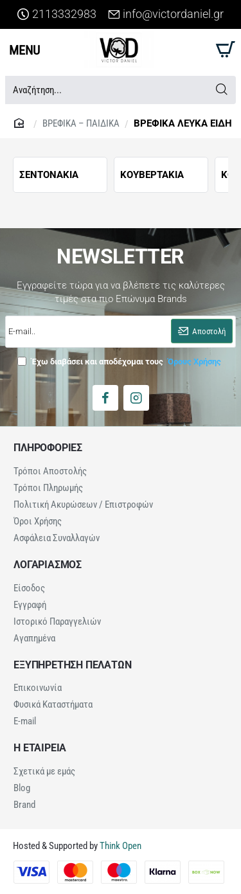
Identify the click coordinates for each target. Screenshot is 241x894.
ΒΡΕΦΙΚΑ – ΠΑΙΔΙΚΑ (81, 123)
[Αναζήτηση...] (221, 90)
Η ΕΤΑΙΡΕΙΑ (39, 748)
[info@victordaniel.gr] (166, 14)
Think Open (119, 846)
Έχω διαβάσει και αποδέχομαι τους (120, 361)
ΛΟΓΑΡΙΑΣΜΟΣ (47, 565)
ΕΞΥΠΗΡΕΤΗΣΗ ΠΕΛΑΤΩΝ (72, 665)
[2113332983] (57, 14)
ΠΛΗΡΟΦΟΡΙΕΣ (47, 448)
